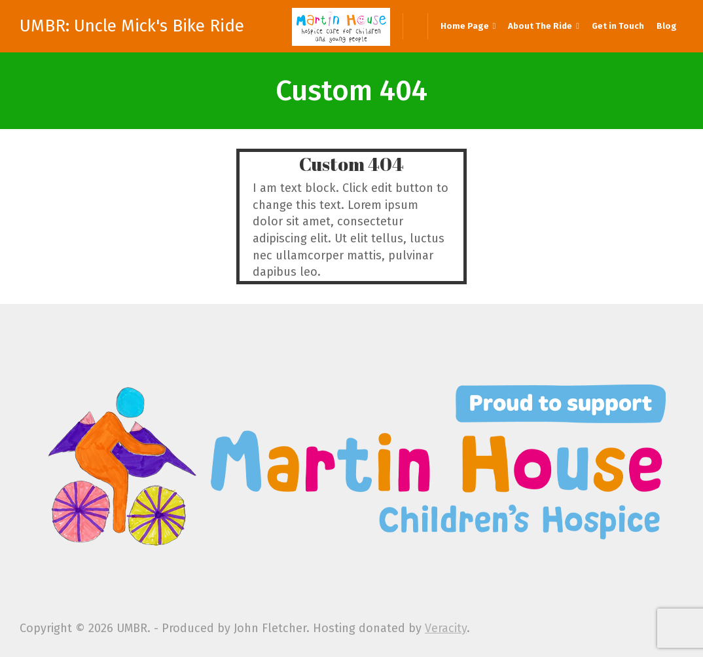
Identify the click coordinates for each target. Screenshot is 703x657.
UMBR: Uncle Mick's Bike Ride (132, 26)
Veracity (446, 628)
